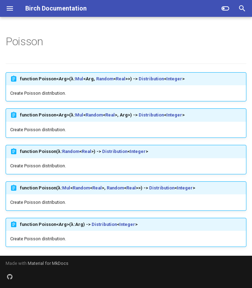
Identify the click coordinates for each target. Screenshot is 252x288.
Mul (79, 78)
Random (104, 78)
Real (120, 78)
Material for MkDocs (48, 263)
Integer (174, 78)
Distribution (151, 78)
